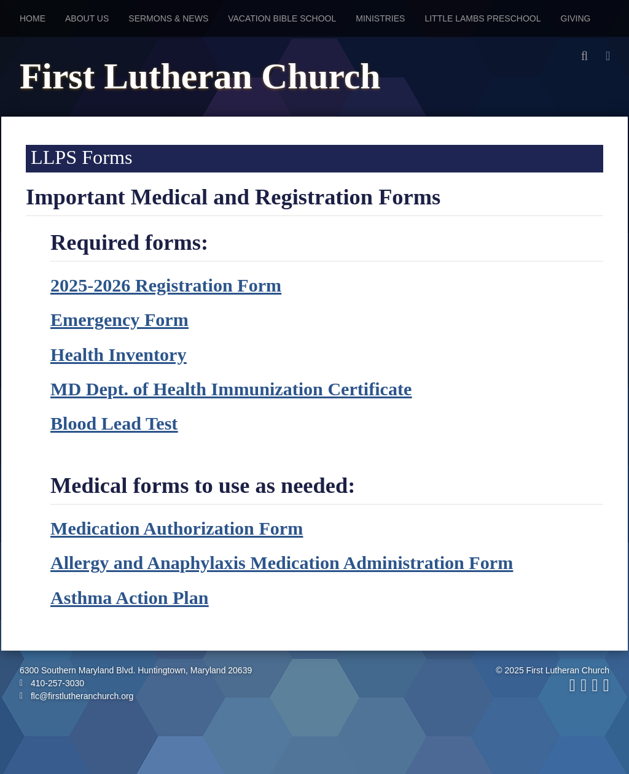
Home (32, 18)
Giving (576, 18)
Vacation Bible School (282, 18)
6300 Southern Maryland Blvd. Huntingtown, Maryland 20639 (136, 670)
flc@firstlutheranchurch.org (76, 696)
